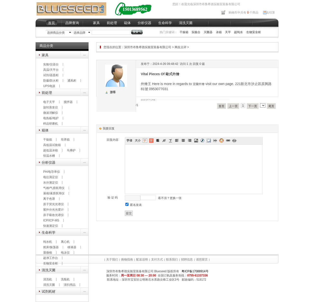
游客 (113, 92)
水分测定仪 (50, 182)
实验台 (196, 32)
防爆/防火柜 (51, 80)
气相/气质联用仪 (54, 188)
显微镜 (47, 252)
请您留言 (202, 259)
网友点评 (180, 47)
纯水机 (47, 242)
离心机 (65, 242)
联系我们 (172, 259)
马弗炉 (71, 150)
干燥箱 (184, 32)
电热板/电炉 (51, 118)
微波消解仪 (50, 113)
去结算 (270, 12)
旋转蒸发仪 (50, 107)
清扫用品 (70, 285)
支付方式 (157, 259)
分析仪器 (144, 23)
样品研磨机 (50, 123)
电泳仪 (65, 252)
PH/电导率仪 (51, 171)
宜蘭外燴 (199, 84)
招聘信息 (187, 259)
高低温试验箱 (52, 145)
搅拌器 (68, 102)
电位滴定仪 (50, 177)
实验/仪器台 (51, 64)
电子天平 (49, 102)
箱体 (127, 23)
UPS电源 (49, 86)
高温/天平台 (51, 70)
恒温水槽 (49, 156)
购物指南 (127, 259)
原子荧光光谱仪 (53, 204)
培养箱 (65, 139)
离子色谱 (49, 199)
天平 (228, 32)
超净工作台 (50, 258)
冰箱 (219, 32)
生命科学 (165, 23)
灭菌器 (208, 32)
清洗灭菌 (186, 23)
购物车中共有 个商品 (243, 12)
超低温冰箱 (50, 150)
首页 (51, 23)
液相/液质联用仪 (54, 193)
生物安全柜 (253, 32)
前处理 (112, 23)
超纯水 (238, 32)
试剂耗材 (48, 291)
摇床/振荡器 (51, 247)
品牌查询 (72, 23)
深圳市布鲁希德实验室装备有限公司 (148, 47)
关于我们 (112, 259)
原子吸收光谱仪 (53, 215)
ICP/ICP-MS (51, 220)
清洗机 (47, 279)
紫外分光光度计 (53, 209)
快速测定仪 (50, 226)
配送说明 (142, 259)
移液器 (71, 247)
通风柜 (71, 80)
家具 (96, 23)
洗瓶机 (65, 279)
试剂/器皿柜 (51, 75)
